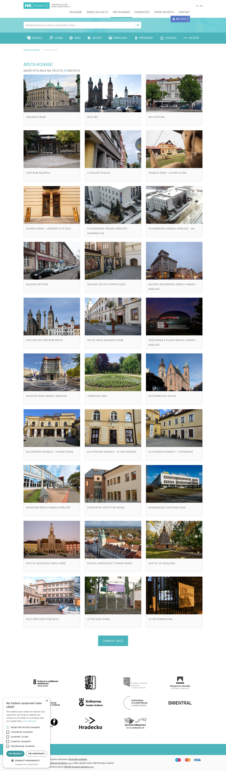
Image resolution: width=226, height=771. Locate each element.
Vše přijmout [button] (15, 753)
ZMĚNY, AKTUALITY (97, 12)
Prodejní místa (164, 12)
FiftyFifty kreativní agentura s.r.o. (79, 766)
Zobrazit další (113, 641)
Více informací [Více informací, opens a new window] (29, 721)
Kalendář (76, 12)
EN (201, 6)
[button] (26, 761)
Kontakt (184, 12)
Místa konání (121, 12)
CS (197, 6)
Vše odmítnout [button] (36, 753)
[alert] (26, 732)
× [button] (47, 701)
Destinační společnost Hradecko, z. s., (55, 763)
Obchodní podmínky (77, 759)
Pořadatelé (142, 12)
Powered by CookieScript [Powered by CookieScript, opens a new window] (26, 764)
